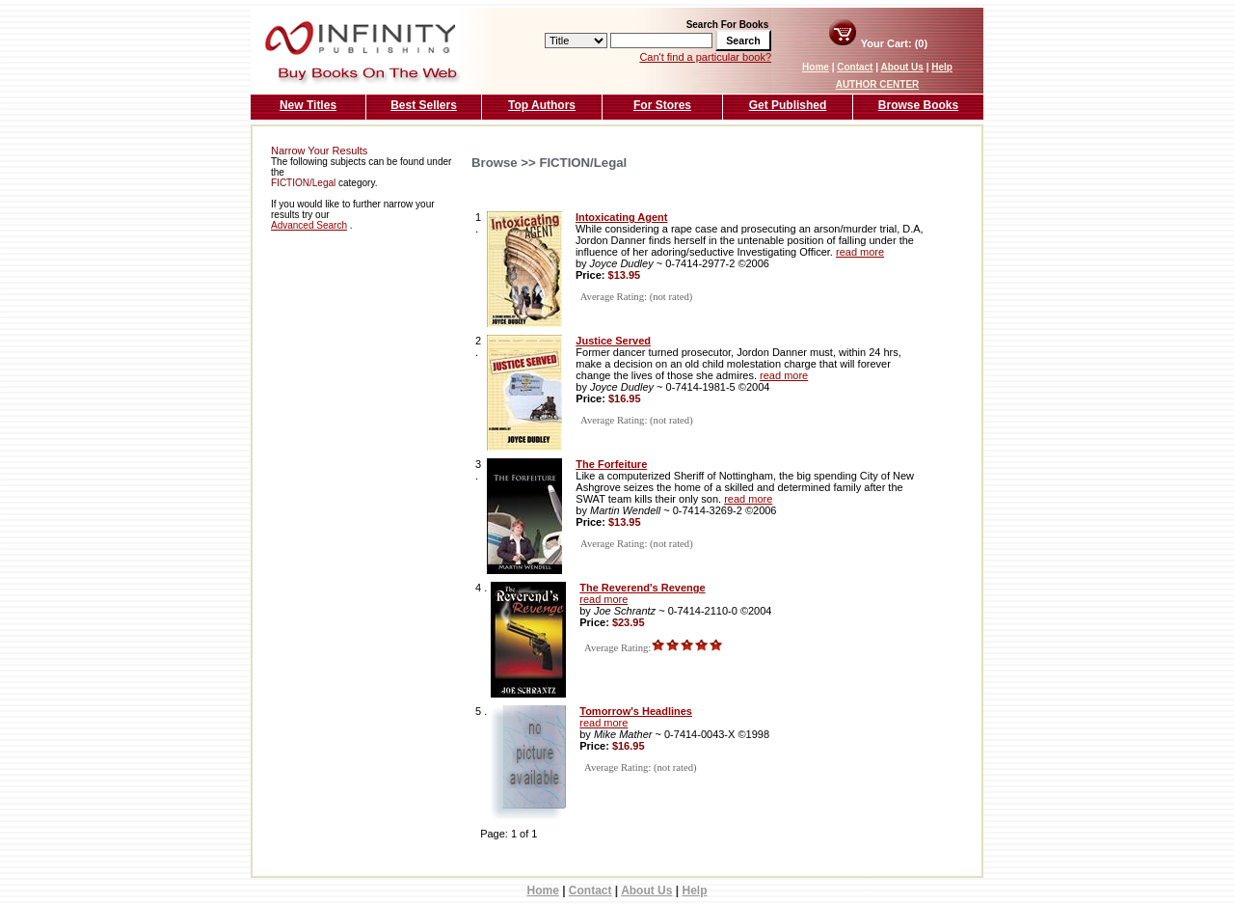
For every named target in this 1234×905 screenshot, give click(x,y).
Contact (854, 67)
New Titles (308, 105)
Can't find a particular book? (705, 57)
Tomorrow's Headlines (635, 711)
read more (860, 252)
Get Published (788, 105)
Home (815, 67)
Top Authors (542, 105)
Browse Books (918, 105)
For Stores (662, 105)
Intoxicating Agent (622, 217)
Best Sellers (423, 105)
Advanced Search (309, 225)
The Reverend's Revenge (642, 587)
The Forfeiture (611, 464)
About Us (901, 67)
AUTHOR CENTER (878, 84)
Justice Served (613, 340)
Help (941, 67)
